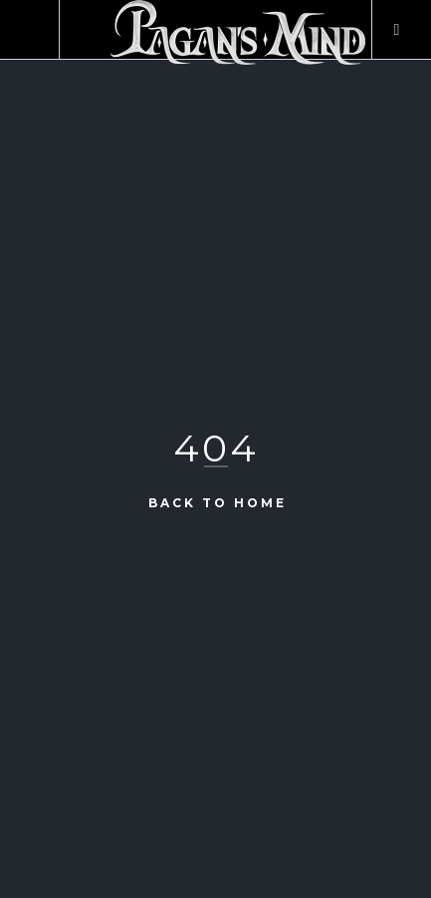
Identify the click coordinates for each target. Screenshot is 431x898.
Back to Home (217, 501)
